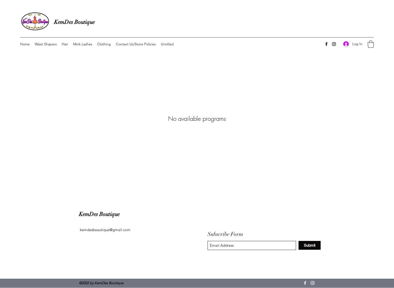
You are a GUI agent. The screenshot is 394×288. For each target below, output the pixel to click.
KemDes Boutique (74, 22)
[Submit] (310, 245)
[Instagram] (333, 44)
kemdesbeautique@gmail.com (105, 229)
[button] (371, 44)
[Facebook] (326, 44)
